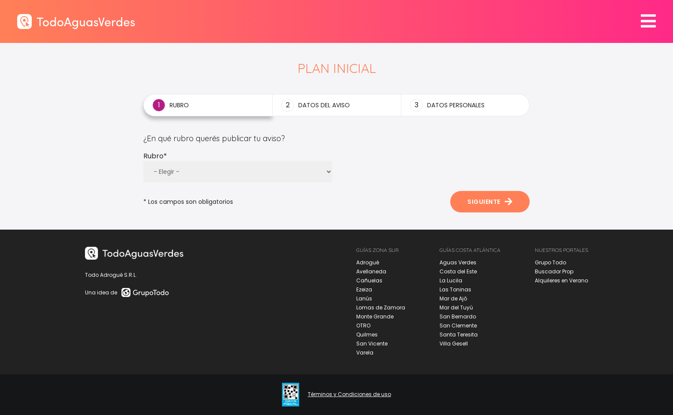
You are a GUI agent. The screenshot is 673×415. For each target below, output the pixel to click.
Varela (364, 352)
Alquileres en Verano (561, 280)
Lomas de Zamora (380, 307)
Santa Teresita (459, 334)
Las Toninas (455, 289)
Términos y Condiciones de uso (349, 394)
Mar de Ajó (453, 298)
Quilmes (367, 334)
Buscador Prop (554, 271)
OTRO (363, 325)
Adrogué (367, 262)
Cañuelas (369, 280)
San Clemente (458, 325)
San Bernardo (458, 316)
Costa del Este (458, 271)
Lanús (364, 298)
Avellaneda (371, 271)
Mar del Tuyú (456, 307)
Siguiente (489, 201)
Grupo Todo (550, 262)
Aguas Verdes (458, 262)
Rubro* (155, 156)
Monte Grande (375, 316)
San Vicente (372, 343)
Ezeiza (364, 289)
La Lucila (451, 280)
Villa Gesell (454, 343)
